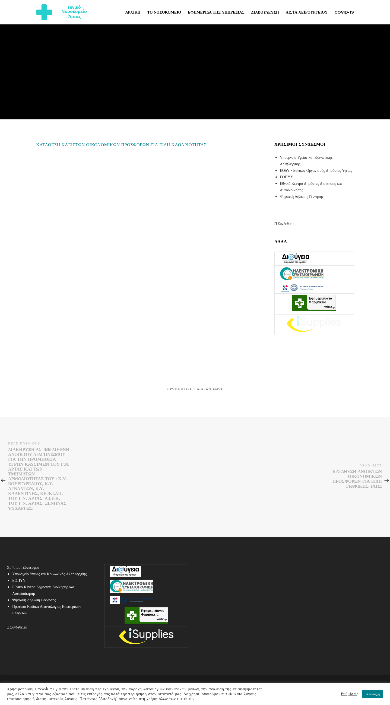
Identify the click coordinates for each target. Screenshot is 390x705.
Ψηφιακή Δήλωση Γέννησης (302, 196)
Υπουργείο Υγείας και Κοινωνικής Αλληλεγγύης (49, 573)
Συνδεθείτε (284, 223)
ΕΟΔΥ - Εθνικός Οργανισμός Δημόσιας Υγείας (316, 170)
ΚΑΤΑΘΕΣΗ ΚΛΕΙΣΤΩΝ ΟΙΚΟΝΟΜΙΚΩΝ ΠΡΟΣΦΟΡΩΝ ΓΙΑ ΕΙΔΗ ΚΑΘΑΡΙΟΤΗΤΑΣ (121, 144)
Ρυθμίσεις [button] (349, 693)
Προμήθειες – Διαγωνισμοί (195, 388)
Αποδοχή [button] (373, 694)
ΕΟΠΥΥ (286, 176)
